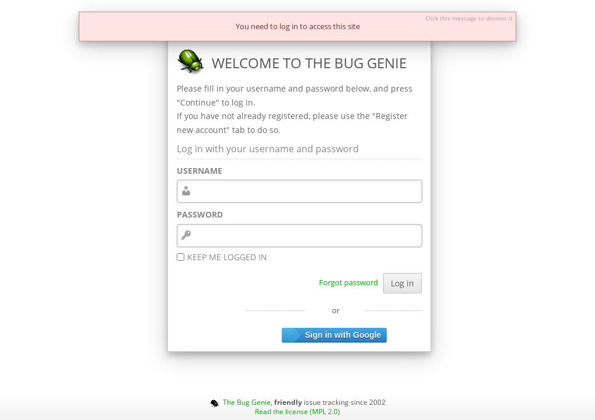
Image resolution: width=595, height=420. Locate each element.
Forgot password (348, 282)
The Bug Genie (247, 402)
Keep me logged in (227, 256)
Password (200, 214)
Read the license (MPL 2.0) (297, 411)
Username (199, 170)
